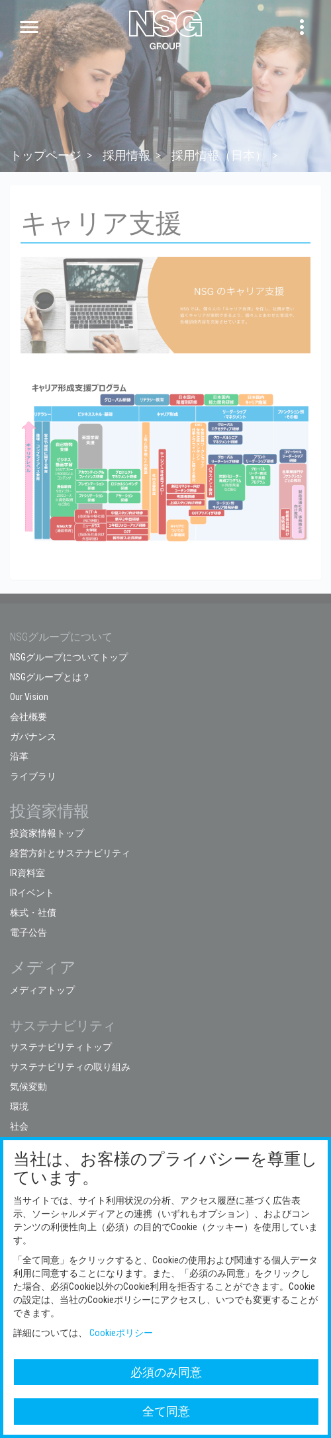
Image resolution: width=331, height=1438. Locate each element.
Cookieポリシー (121, 1332)
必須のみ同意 (166, 1372)
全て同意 (166, 1411)
